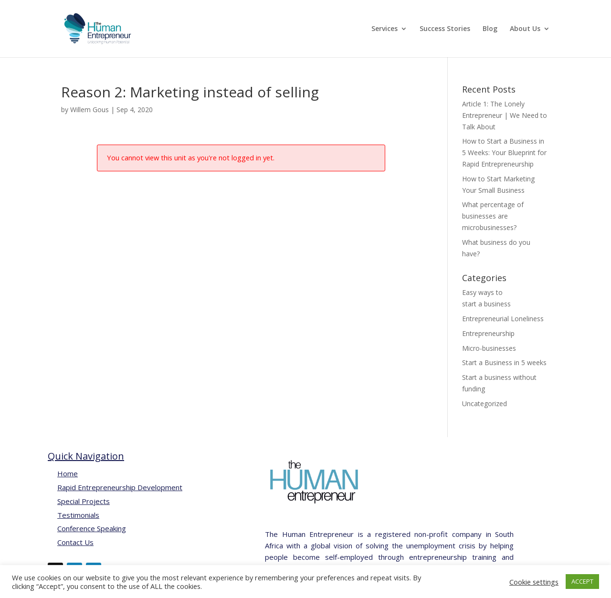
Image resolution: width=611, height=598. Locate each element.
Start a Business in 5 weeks (504, 362)
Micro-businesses (489, 348)
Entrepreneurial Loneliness (503, 318)
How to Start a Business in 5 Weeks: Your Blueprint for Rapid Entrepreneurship (504, 152)
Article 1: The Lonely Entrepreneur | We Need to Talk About (504, 115)
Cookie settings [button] (533, 581)
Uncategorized (484, 403)
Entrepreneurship (488, 333)
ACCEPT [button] (582, 581)
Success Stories (445, 29)
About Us (525, 29)
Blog (490, 29)
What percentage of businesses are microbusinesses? (493, 216)
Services (384, 29)
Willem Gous (89, 109)
